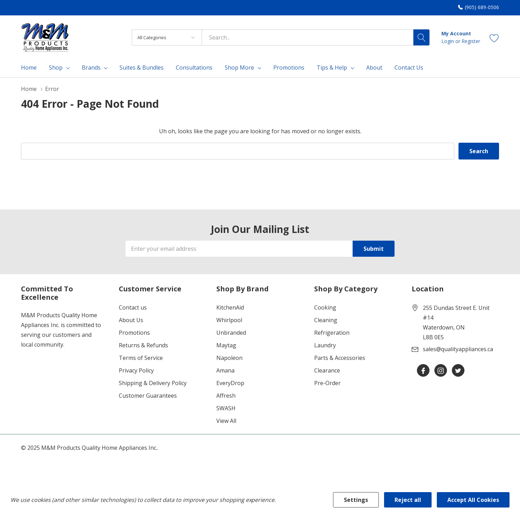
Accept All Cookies (473, 500)
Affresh (226, 395)
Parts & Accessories (339, 358)
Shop (56, 67)
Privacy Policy (136, 370)
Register (471, 41)
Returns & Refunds (143, 345)
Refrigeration (331, 332)
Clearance (327, 370)
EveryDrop (230, 383)
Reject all (408, 500)
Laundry (325, 345)
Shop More (239, 67)
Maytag (226, 345)
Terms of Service (141, 358)
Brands (91, 67)
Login (448, 41)
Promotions (134, 332)
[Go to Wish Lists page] (494, 37)
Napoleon (229, 358)
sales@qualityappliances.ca (458, 349)
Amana (225, 370)
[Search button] (421, 37)
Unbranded (231, 332)
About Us (131, 320)
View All (226, 421)
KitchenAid (230, 307)
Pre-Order (327, 383)
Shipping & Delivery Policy (153, 383)
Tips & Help (332, 67)
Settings (356, 500)
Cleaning (325, 320)
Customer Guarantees (148, 395)
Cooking (325, 307)
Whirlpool (229, 320)
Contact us (133, 307)
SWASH (226, 408)
